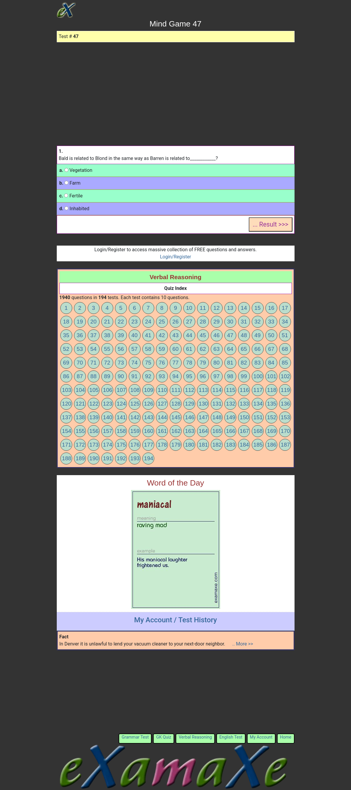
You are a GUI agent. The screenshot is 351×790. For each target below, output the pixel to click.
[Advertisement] (176, 86)
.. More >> (242, 644)
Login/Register (175, 257)
